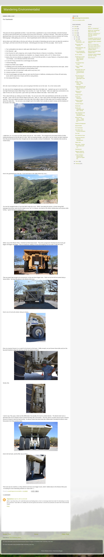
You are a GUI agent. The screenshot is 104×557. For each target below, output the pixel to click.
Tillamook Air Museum (78, 92)
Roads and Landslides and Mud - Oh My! (79, 109)
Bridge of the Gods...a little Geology (79, 83)
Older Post (65, 534)
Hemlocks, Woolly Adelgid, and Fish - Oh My (94, 55)
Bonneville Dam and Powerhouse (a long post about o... (80, 71)
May (77, 37)
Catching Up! (78, 149)
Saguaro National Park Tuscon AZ (79, 152)
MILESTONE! (78, 125)
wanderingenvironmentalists (81, 18)
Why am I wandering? (93, 28)
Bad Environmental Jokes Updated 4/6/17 (94, 52)
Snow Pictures (91, 57)
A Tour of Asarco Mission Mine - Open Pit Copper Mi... (80, 156)
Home (36, 534)
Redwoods (77, 105)
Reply (8, 506)
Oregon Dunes (78, 94)
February (78, 163)
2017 (75, 35)
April (77, 39)
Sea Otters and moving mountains (80, 130)
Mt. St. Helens (78, 54)
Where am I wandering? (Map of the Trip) (94, 31)
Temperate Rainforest (78, 97)
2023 (75, 28)
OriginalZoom (10, 499)
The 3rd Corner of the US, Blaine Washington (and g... (80, 77)
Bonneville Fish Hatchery (79, 45)
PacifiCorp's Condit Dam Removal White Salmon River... (79, 58)
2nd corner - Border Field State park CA (80, 146)
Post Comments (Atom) (15, 537)
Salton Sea (78, 142)
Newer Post (7, 534)
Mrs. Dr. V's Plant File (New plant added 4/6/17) (94, 45)
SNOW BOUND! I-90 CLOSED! (80, 48)
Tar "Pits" (77, 133)
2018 (75, 33)
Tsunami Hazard (79, 103)
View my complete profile (79, 20)
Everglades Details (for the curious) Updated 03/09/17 (94, 39)
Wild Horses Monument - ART (80, 41)
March (77, 161)
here (52, 541)
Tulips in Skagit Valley (79, 67)
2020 (75, 30)
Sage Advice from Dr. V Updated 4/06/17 (93, 48)
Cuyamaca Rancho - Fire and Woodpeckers (80, 139)
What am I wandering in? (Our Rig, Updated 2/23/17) (94, 35)
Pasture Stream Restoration (79, 101)
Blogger (60, 551)
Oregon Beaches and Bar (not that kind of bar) (80, 88)
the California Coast (80, 135)
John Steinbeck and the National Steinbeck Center (80, 114)
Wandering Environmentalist (22, 9)
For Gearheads (79, 127)
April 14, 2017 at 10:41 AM (20, 499)
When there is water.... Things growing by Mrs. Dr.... (79, 119)
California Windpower (80, 123)
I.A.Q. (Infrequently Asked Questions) (80, 52)
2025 (75, 26)
